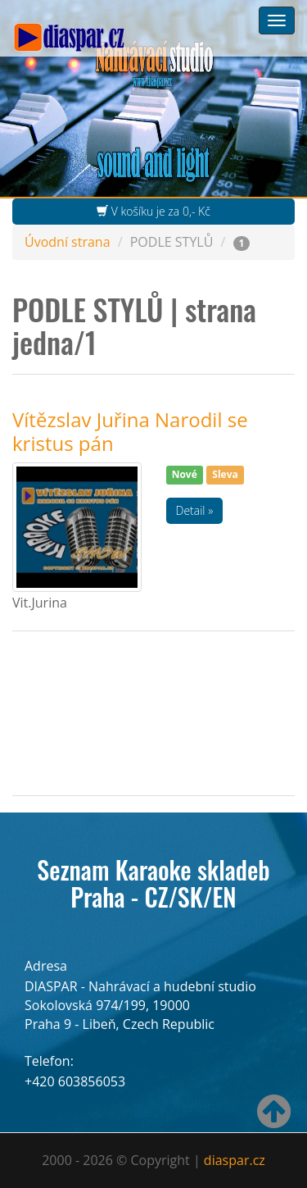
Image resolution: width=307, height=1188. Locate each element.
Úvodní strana (68, 242)
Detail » (195, 510)
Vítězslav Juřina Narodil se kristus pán (130, 431)
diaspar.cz (234, 1160)
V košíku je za (153, 211)
